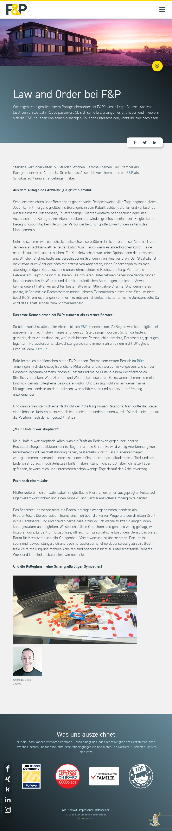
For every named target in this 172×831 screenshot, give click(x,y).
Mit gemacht (86, 818)
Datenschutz (102, 810)
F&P (129, 172)
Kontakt (72, 810)
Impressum (86, 810)
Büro (140, 361)
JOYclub (41, 349)
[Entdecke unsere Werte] (154, 819)
